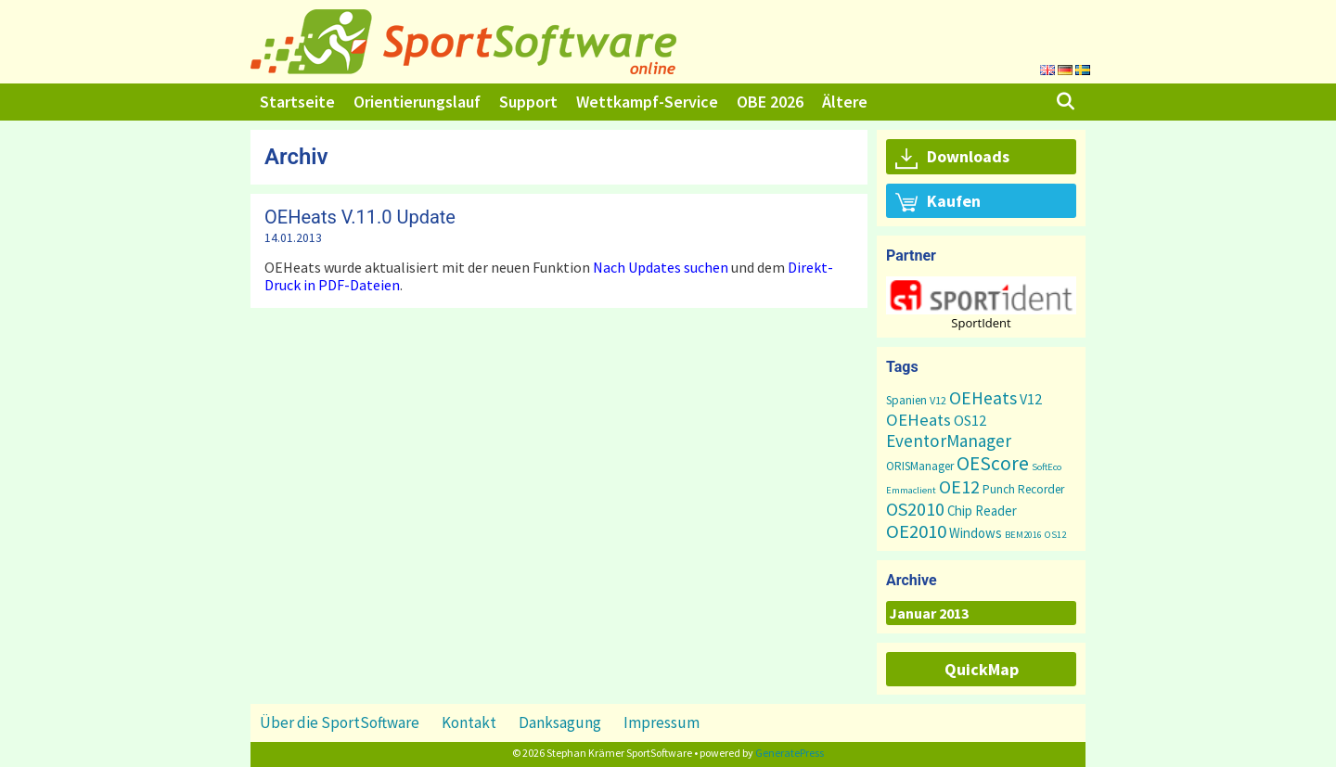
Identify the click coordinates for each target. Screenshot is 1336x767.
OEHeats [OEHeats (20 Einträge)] (983, 398)
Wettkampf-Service (647, 101)
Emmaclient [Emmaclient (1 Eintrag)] (911, 490)
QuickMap (981, 669)
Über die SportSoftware (339, 722)
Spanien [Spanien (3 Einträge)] (906, 400)
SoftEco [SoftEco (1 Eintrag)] (1046, 467)
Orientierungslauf (417, 101)
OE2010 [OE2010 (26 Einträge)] (916, 531)
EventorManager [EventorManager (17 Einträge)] (948, 440)
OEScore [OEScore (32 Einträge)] (993, 463)
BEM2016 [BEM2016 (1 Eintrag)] (1023, 535)
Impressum (661, 722)
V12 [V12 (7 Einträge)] (1031, 399)
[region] (981, 302)
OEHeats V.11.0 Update (360, 217)
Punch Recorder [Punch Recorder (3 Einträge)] (1023, 489)
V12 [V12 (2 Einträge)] (938, 400)
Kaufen (938, 202)
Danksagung (560, 722)
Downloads (952, 158)
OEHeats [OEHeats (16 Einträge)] (918, 419)
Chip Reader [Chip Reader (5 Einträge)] (982, 510)
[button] (981, 295)
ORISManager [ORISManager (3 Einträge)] (920, 466)
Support (528, 101)
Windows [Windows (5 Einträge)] (975, 533)
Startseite (297, 101)
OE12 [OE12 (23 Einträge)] (959, 486)
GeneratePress (789, 753)
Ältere (844, 101)
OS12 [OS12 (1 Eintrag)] (1055, 535)
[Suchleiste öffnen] (1066, 102)
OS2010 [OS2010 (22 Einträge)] (915, 508)
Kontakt (469, 722)
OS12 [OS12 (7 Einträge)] (970, 420)
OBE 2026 (770, 101)
